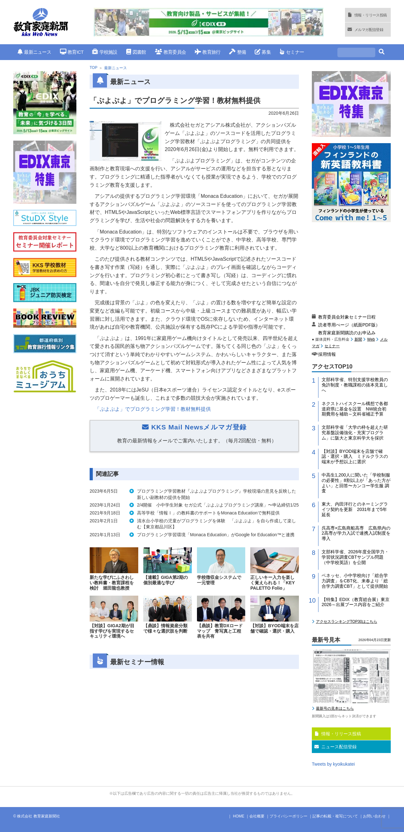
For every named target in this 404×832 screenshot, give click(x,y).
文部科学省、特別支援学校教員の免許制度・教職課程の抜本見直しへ (355, 385)
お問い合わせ (374, 816)
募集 (263, 52)
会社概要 (256, 816)
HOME (238, 816)
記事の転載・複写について (335, 816)
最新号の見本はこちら (335, 708)
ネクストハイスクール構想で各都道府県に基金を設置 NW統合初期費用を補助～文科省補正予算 (355, 409)
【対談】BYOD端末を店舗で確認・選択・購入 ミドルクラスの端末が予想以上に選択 (355, 457)
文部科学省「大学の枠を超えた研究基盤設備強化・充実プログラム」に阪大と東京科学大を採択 (355, 432)
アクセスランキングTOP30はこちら (346, 621)
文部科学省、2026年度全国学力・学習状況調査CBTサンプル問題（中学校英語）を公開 (355, 557)
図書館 (136, 52)
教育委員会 (170, 52)
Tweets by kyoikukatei (333, 764)
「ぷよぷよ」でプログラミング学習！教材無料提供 (153, 409)
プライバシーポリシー (288, 816)
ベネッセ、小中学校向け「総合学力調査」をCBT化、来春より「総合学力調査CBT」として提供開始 (355, 581)
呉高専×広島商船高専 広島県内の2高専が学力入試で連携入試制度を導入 (356, 533)
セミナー (292, 52)
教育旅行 (207, 52)
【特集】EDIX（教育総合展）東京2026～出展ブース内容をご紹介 (355, 602)
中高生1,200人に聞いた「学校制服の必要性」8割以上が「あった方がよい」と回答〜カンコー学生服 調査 (356, 482)
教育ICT (72, 52)
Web (371, 339)
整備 (237, 52)
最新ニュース (34, 52)
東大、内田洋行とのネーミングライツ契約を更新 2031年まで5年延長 (355, 509)
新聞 (358, 339)
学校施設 (104, 52)
